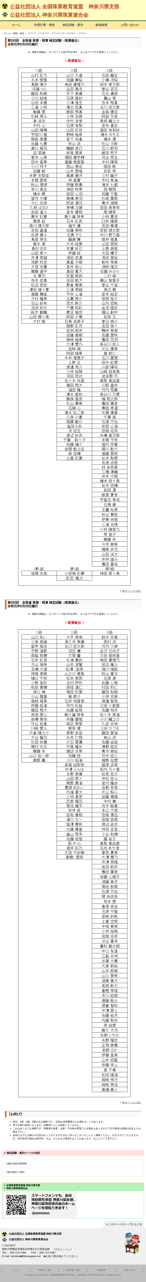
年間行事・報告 (44, 25)
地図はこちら (62, 1249)
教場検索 (101, 25)
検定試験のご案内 (14, 1172)
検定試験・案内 (73, 25)
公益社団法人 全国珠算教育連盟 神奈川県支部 (60, 7)
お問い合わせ (130, 25)
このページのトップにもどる (123, 1224)
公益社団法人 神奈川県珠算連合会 (45, 15)
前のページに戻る (130, 591)
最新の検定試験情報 (15, 1163)
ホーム (16, 25)
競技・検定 (18, 33)
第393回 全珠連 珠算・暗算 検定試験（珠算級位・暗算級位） (58, 33)
